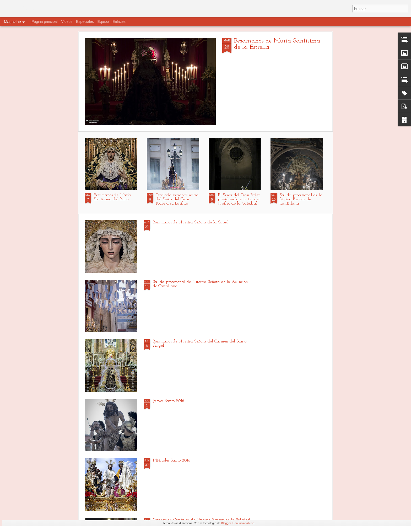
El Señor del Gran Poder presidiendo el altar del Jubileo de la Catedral (239, 199)
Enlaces (119, 21)
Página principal (44, 21)
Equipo (103, 21)
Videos (67, 21)
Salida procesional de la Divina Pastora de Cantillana (301, 199)
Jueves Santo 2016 (168, 401)
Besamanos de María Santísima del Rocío (112, 197)
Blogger (226, 523)
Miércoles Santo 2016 (171, 460)
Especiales (85, 21)
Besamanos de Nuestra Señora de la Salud (191, 222)
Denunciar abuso (243, 523)
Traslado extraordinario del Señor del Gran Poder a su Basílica (177, 199)
